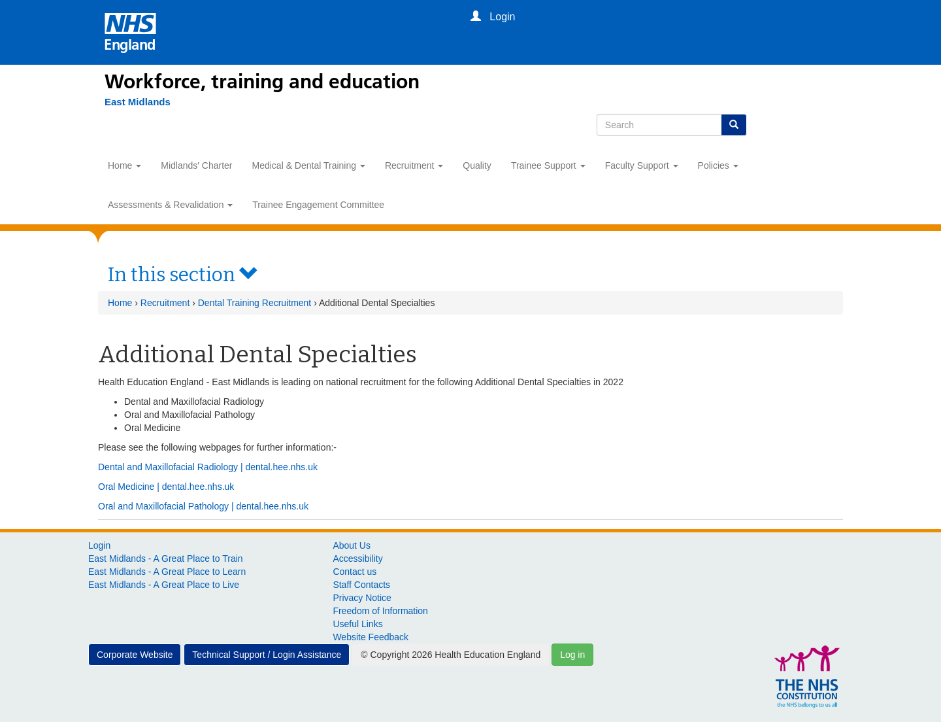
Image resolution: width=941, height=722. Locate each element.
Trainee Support (548, 165)
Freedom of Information (380, 611)
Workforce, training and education (262, 82)
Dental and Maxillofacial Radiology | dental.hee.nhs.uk (208, 467)
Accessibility (357, 558)
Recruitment (414, 165)
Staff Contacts (361, 584)
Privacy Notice (362, 598)
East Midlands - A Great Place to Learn (167, 571)
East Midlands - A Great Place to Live (163, 584)
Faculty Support (641, 165)
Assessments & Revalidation (170, 204)
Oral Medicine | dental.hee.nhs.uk (166, 486)
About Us (352, 545)
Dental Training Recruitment (255, 303)
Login (99, 545)
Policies (718, 165)
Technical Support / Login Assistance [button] (266, 654)
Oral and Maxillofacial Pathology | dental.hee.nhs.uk (203, 506)
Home (124, 165)
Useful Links (357, 624)
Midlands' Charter (196, 165)
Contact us (354, 571)
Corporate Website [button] (135, 654)
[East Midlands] (138, 102)
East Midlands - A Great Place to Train (165, 558)
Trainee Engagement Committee (318, 204)
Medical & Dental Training (308, 165)
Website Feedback (370, 637)
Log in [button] (572, 654)
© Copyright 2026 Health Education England (450, 654)
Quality (477, 165)
